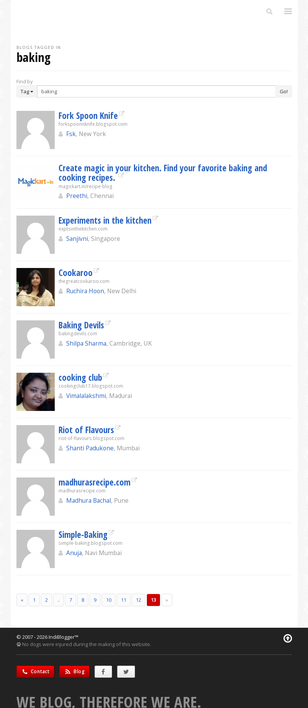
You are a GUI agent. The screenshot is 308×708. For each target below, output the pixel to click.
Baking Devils (81, 325)
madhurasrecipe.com (94, 482)
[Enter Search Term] (156, 91)
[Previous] (22, 600)
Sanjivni (77, 238)
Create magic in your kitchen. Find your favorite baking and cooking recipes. (163, 172)
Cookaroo (76, 272)
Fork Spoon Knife (88, 115)
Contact (35, 671)
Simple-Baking (83, 534)
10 (108, 599)
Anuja (74, 553)
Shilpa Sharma (86, 343)
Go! (284, 91)
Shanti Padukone (90, 448)
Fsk (71, 134)
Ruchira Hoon (85, 291)
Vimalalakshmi (86, 395)
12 (138, 599)
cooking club (80, 377)
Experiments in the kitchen (105, 220)
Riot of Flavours (86, 430)
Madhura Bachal (88, 500)
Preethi (76, 196)
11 (123, 599)
